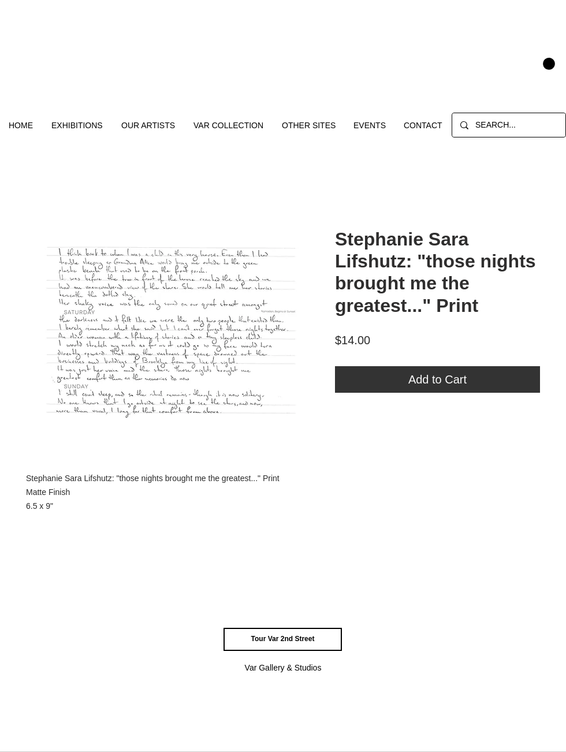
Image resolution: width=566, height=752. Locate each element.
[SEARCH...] (508, 125)
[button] (549, 64)
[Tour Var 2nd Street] (283, 639)
